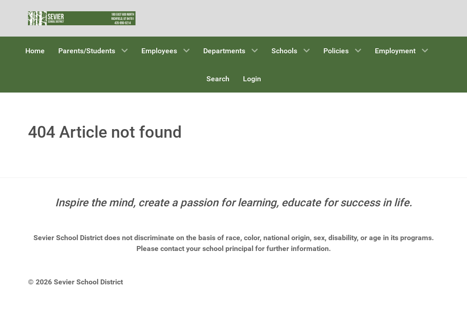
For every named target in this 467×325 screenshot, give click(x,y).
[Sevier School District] (81, 17)
